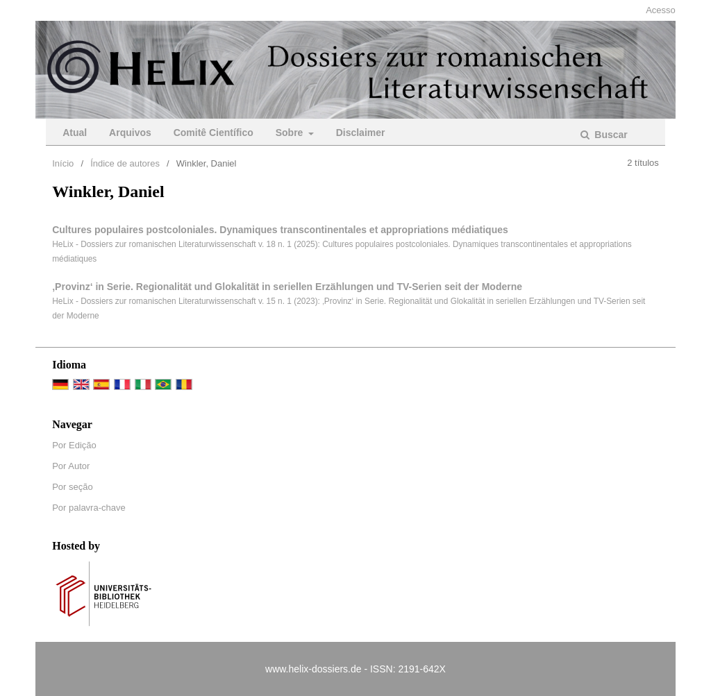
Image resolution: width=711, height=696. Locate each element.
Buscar (609, 134)
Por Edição (74, 445)
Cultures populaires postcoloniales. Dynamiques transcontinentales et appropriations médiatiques (280, 229)
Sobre (291, 132)
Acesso (661, 10)
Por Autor (71, 466)
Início (63, 163)
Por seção (72, 487)
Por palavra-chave (89, 507)
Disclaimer (360, 132)
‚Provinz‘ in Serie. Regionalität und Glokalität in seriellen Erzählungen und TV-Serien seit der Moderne (287, 286)
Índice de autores (125, 163)
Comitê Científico (213, 132)
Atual (74, 132)
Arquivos (130, 132)
